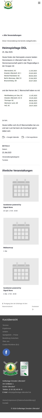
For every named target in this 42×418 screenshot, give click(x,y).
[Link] (8, 4)
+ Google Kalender (12, 137)
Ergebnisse (7, 328)
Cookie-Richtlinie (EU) (11, 345)
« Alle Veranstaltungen (11, 35)
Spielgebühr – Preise (10, 335)
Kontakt (5, 403)
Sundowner (35, 306)
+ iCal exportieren (31, 137)
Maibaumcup (8, 248)
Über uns (6, 341)
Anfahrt (5, 332)
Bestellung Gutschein (10, 338)
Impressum (12, 400)
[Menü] (39, 3)
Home (5, 400)
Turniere (5, 160)
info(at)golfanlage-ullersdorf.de (19, 392)
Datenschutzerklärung (26, 400)
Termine (6, 325)
